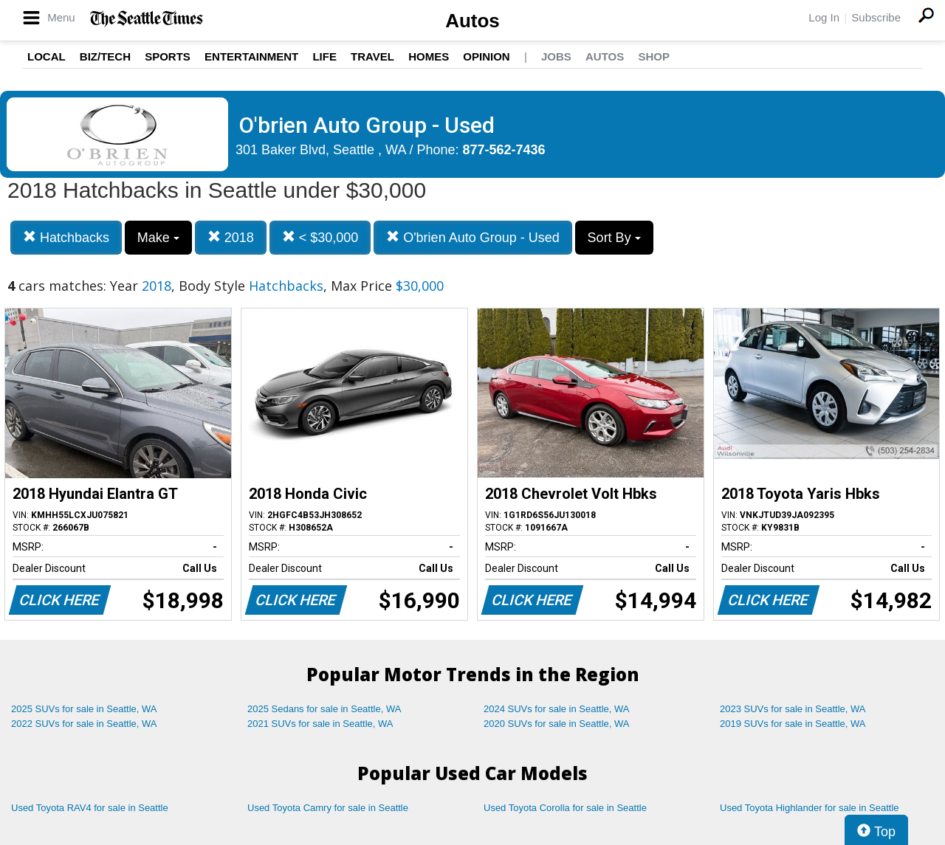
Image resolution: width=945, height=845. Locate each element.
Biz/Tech (105, 56)
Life (324, 56)
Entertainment (251, 56)
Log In (823, 17)
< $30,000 (320, 237)
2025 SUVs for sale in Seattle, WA (84, 708)
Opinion (486, 56)
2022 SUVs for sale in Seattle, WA (84, 723)
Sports (167, 56)
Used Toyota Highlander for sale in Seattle (809, 807)
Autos (472, 21)
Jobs (556, 56)
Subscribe (876, 17)
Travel (372, 56)
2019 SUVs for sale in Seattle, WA (793, 723)
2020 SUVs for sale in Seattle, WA (557, 723)
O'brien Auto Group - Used (473, 237)
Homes (428, 56)
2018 (230, 237)
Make (158, 237)
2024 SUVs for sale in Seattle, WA (557, 708)
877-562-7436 (504, 149)
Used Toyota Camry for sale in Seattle (327, 807)
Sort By (614, 237)
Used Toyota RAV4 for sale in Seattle (89, 807)
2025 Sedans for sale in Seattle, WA (324, 708)
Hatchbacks (66, 237)
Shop (654, 56)
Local (46, 56)
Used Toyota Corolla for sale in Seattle (565, 807)
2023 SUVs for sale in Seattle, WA (793, 708)
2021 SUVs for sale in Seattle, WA (320, 723)
